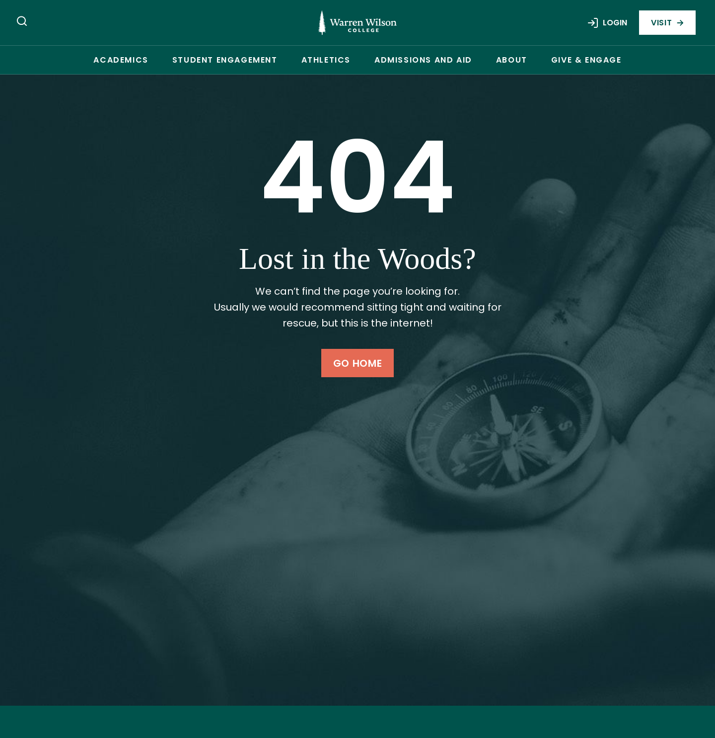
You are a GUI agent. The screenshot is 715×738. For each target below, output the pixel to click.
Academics (120, 60)
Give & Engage (586, 60)
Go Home (357, 363)
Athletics (326, 60)
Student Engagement (225, 60)
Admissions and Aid (423, 60)
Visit (667, 22)
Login (607, 23)
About (511, 60)
